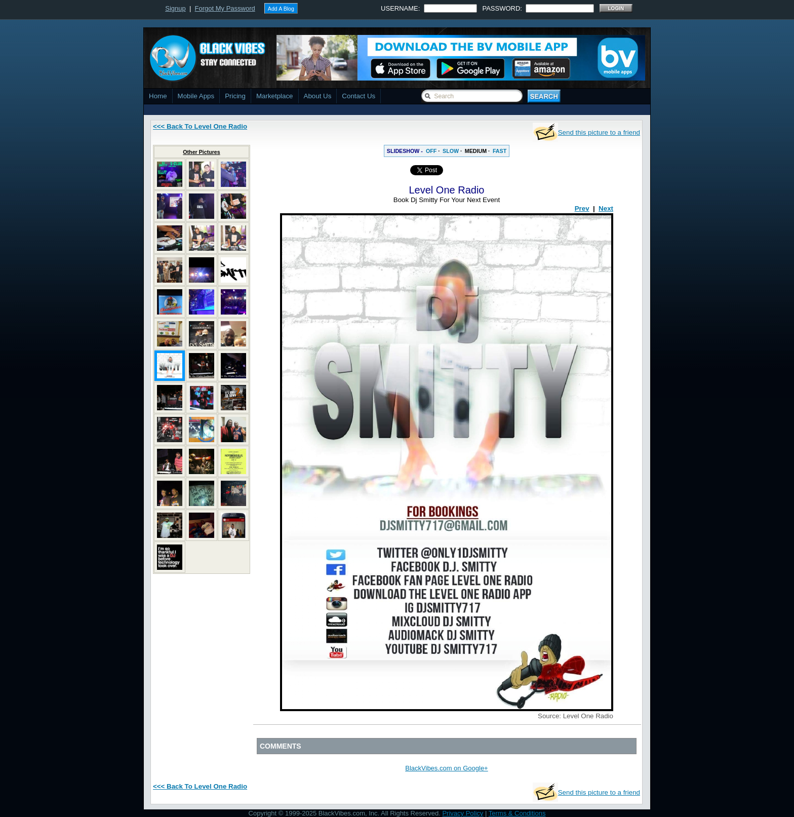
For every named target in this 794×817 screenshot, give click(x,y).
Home (158, 96)
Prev (582, 208)
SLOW (451, 151)
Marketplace (274, 96)
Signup (175, 8)
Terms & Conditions (517, 813)
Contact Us (358, 96)
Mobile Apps (196, 96)
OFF (431, 151)
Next (606, 208)
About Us (318, 96)
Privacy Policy (462, 813)
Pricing (235, 96)
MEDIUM (476, 151)
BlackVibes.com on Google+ (446, 768)
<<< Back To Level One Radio (200, 126)
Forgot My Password (225, 8)
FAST (499, 151)
